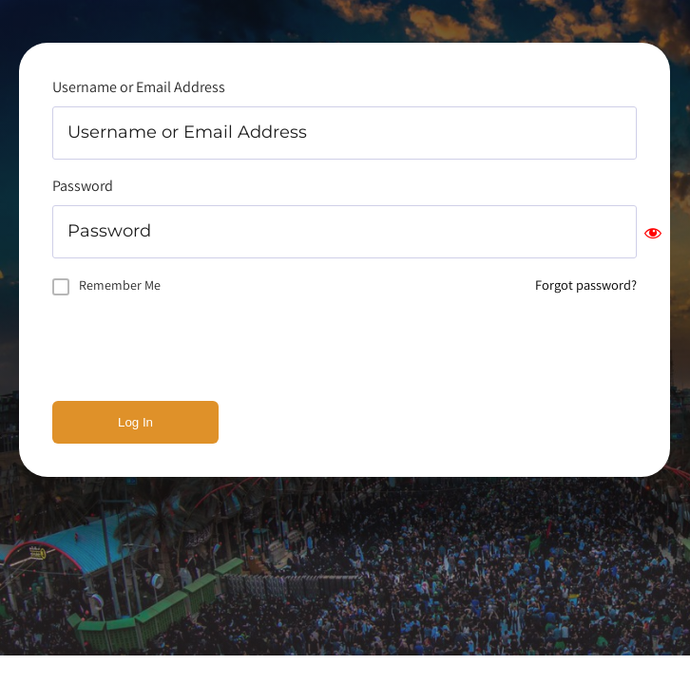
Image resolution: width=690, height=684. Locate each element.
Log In (135, 422)
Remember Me (120, 285)
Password (82, 186)
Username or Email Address (138, 87)
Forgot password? (586, 285)
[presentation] (196, 349)
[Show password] (652, 232)
